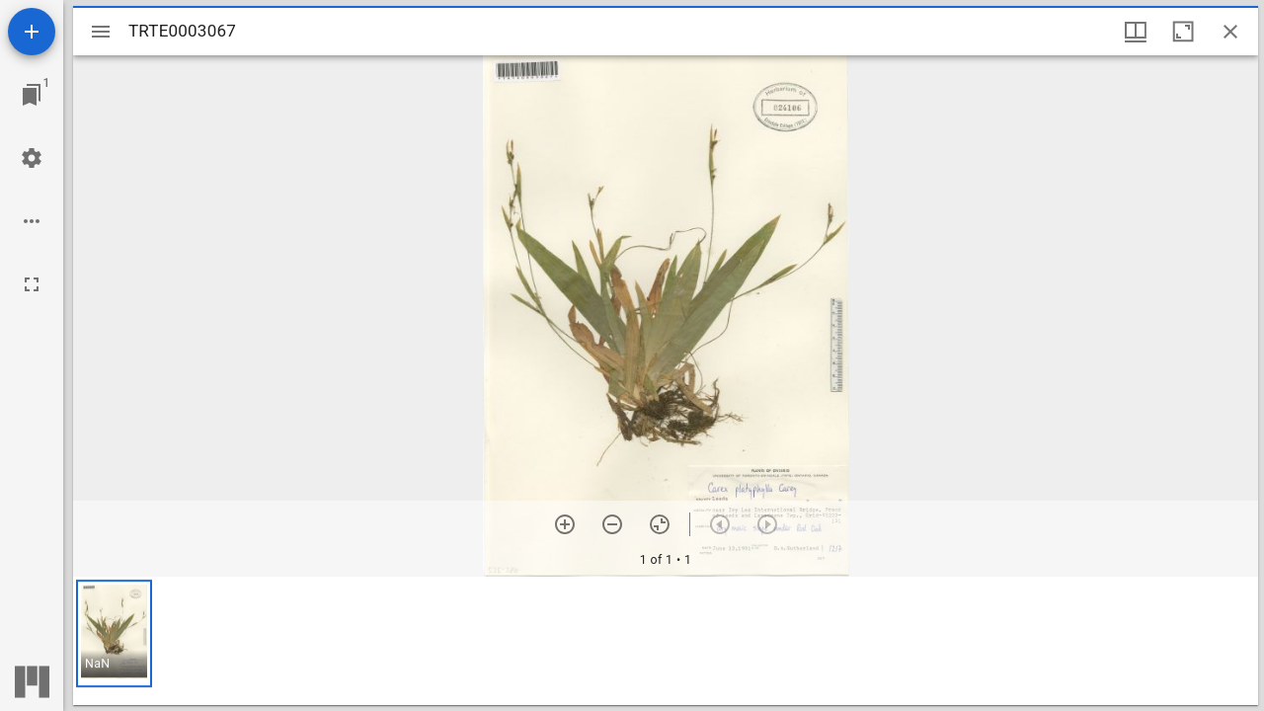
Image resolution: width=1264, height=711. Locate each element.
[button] (114, 633)
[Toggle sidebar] (100, 31)
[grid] (665, 641)
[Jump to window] (31, 94)
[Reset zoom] (659, 524)
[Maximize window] (1183, 31)
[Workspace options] (31, 221)
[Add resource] (31, 31)
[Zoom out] (612, 524)
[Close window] (1230, 31)
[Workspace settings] (31, 158)
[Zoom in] (565, 524)
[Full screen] (31, 284)
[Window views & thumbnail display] (1135, 31)
